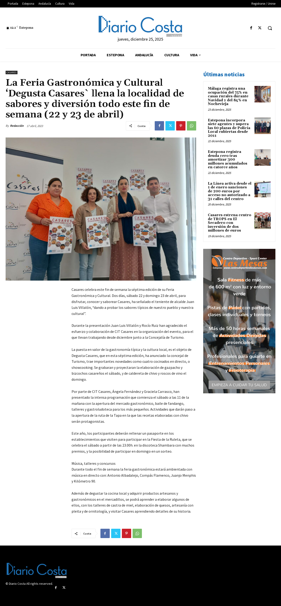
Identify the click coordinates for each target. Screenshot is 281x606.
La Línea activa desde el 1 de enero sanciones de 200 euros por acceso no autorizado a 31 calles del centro (229, 191)
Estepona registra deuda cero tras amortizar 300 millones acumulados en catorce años (227, 159)
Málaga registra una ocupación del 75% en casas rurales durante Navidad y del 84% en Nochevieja (228, 96)
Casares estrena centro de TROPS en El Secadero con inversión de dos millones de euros (229, 223)
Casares (11, 72)
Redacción (17, 126)
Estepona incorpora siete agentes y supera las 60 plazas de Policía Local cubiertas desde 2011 (229, 128)
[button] (269, 28)
